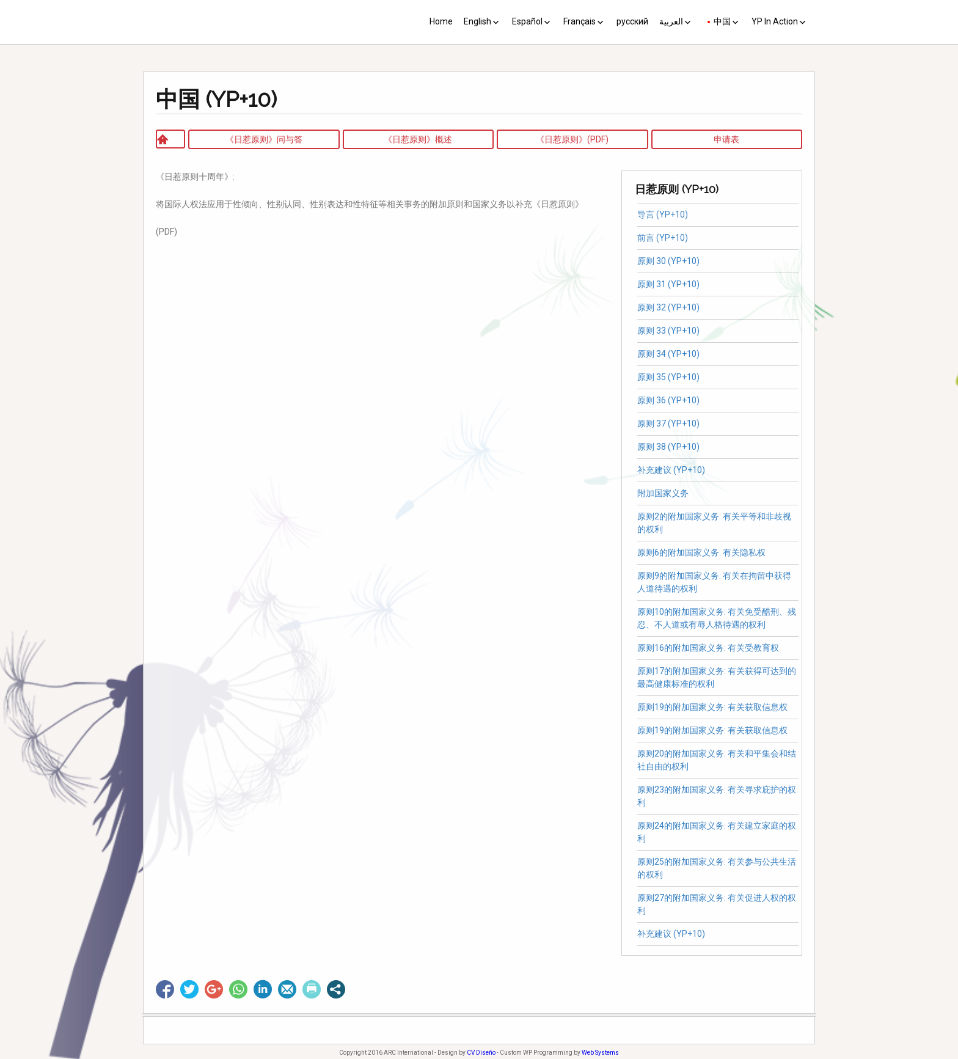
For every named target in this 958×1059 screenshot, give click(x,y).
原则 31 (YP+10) (668, 284)
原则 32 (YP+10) (668, 307)
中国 (722, 21)
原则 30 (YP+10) (668, 261)
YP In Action (774, 21)
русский (632, 21)
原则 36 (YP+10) (668, 400)
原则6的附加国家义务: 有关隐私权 (703, 552)
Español (527, 21)
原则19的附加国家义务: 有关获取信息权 (712, 707)
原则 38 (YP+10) (668, 447)
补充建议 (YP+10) (671, 470)
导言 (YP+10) (662, 214)
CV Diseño (481, 1052)
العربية (671, 21)
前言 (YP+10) (662, 238)
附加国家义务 (663, 493)
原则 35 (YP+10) (668, 377)
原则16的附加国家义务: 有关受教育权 (708, 648)
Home (441, 21)
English (477, 21)
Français (579, 21)
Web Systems (600, 1052)
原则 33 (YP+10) (668, 330)
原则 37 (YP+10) (668, 423)
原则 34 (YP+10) (668, 354)
